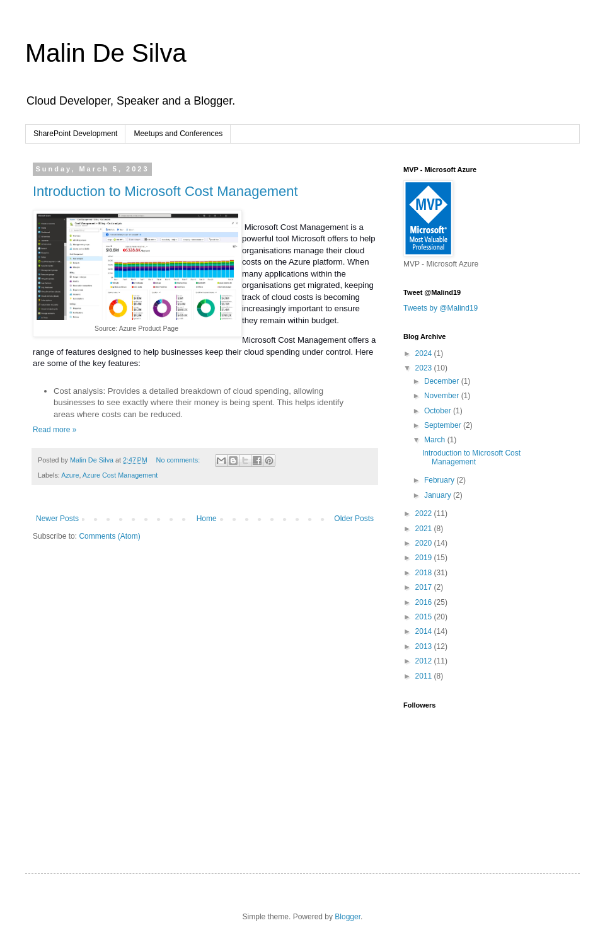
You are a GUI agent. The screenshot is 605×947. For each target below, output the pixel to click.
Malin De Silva (106, 53)
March (435, 439)
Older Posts (354, 518)
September (443, 425)
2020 (424, 543)
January (438, 495)
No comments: (179, 460)
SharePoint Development (75, 133)
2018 (424, 572)
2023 (424, 368)
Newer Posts (57, 518)
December (442, 381)
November (442, 395)
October (438, 410)
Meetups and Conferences (178, 133)
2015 (424, 616)
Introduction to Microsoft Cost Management (165, 191)
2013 (424, 646)
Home (207, 518)
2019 (424, 557)
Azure (70, 475)
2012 (424, 661)
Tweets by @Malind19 (440, 308)
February (440, 480)
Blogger (347, 916)
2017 (424, 587)
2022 (424, 513)
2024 (424, 353)
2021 (424, 528)
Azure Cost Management (120, 475)
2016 (424, 602)
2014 (424, 631)
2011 (424, 676)
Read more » (54, 429)
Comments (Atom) (109, 536)
